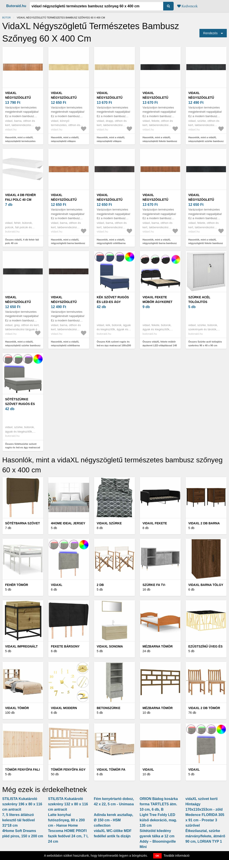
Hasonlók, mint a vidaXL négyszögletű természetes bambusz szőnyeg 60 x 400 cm (23, 141)
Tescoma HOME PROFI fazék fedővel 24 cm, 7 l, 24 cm (68, 836)
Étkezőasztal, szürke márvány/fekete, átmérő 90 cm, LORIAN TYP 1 (205, 836)
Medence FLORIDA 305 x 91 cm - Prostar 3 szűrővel (204, 820)
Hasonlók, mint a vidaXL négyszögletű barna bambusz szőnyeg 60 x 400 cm (68, 243)
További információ (177, 855)
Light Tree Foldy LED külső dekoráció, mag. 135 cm (158, 820)
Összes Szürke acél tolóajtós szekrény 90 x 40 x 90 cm (205, 343)
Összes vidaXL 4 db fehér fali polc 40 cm (22, 241)
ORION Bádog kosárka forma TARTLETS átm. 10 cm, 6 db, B (159, 804)
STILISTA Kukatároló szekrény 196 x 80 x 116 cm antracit (22, 804)
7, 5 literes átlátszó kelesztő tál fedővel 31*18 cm (18, 820)
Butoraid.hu (16, 6)
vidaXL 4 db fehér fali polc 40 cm (20, 197)
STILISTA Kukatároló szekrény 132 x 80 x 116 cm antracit (68, 804)
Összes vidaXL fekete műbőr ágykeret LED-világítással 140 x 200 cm (160, 345)
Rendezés (210, 33)
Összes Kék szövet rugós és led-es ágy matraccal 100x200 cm (114, 345)
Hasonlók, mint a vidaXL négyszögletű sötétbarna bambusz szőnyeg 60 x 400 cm (114, 243)
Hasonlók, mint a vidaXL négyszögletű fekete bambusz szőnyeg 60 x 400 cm (160, 141)
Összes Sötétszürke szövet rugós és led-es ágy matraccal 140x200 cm (22, 448)
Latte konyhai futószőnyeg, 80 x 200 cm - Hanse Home (66, 820)
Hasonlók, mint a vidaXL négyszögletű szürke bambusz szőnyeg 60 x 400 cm (206, 141)
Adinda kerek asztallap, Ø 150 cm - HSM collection (113, 820)
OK (157, 855)
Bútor (6, 17)
